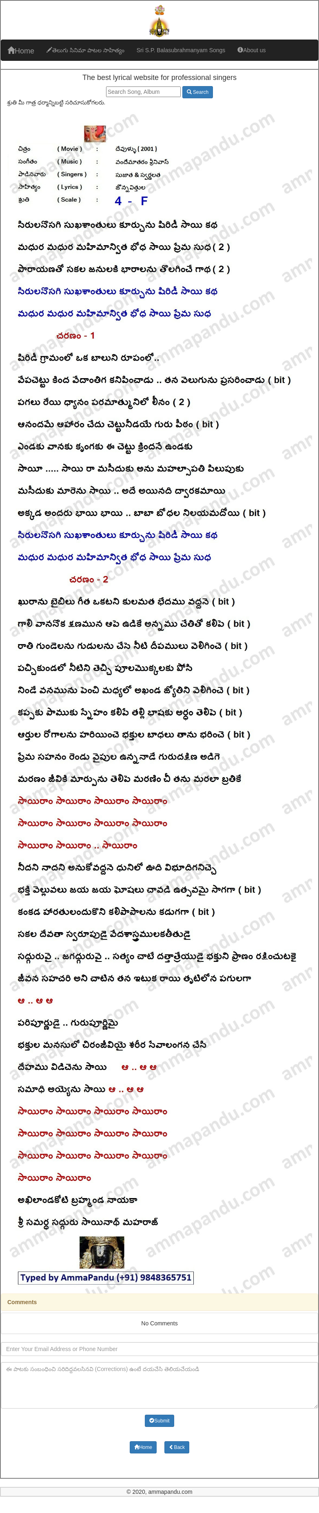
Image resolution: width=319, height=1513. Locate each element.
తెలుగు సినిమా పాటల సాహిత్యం (85, 50)
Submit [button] (159, 1421)
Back (177, 1447)
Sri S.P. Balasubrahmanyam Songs (181, 50)
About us (251, 50)
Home (20, 51)
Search (197, 92)
